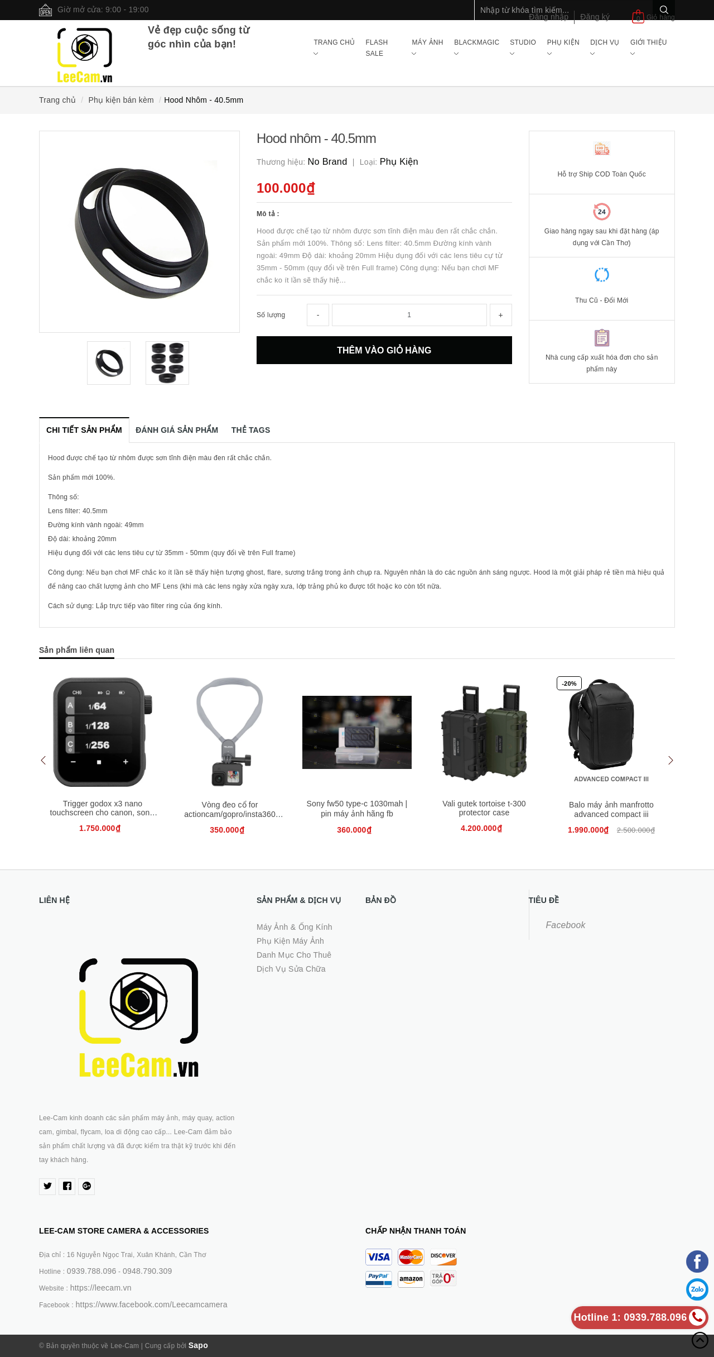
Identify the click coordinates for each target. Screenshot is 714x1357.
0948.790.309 (147, 1271)
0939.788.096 (92, 1271)
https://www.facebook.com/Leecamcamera (151, 1304)
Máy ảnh (427, 48)
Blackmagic (476, 48)
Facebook (566, 925)
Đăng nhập (548, 16)
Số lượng (271, 315)
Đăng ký (595, 16)
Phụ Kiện (563, 48)
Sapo (198, 1345)
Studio (523, 48)
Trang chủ (334, 48)
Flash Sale (376, 48)
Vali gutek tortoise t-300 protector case (484, 808)
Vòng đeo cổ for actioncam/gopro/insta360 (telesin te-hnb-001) (230, 814)
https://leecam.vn (101, 1287)
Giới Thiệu (648, 48)
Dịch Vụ (604, 48)
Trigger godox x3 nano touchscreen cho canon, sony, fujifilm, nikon (103, 812)
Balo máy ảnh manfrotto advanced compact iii (611, 809)
